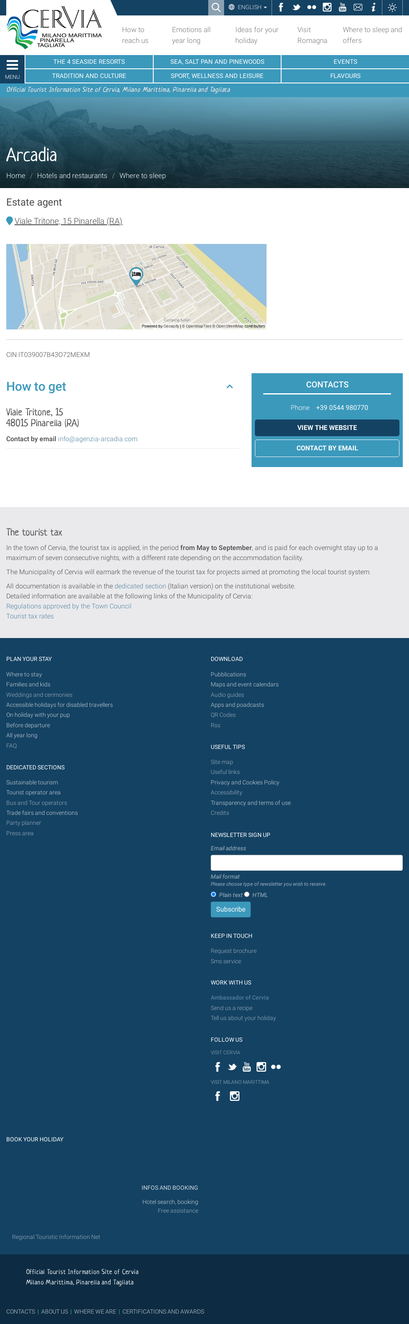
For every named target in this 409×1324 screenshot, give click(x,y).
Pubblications (228, 674)
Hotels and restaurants (72, 175)
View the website (327, 428)
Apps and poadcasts (237, 704)
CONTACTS (20, 1311)
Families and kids (28, 684)
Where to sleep (143, 175)
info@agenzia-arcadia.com (97, 439)
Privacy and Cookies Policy (245, 782)
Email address (228, 848)
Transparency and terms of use (251, 802)
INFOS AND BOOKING (169, 1187)
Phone (300, 408)
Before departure (28, 725)
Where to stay (24, 674)
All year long (21, 735)
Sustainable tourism (32, 782)
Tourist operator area (33, 792)
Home (15, 175)
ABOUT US (54, 1311)
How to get (36, 386)
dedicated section (140, 586)
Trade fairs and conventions (42, 813)
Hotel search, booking (170, 1202)
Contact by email (327, 448)
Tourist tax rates (30, 616)
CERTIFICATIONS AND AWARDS (163, 1311)
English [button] (252, 7)
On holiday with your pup (38, 715)
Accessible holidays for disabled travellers (59, 704)
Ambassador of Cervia (240, 997)
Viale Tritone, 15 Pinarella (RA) (68, 221)
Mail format (269, 880)
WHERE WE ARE (95, 1311)
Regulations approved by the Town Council (69, 606)
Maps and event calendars (245, 684)
